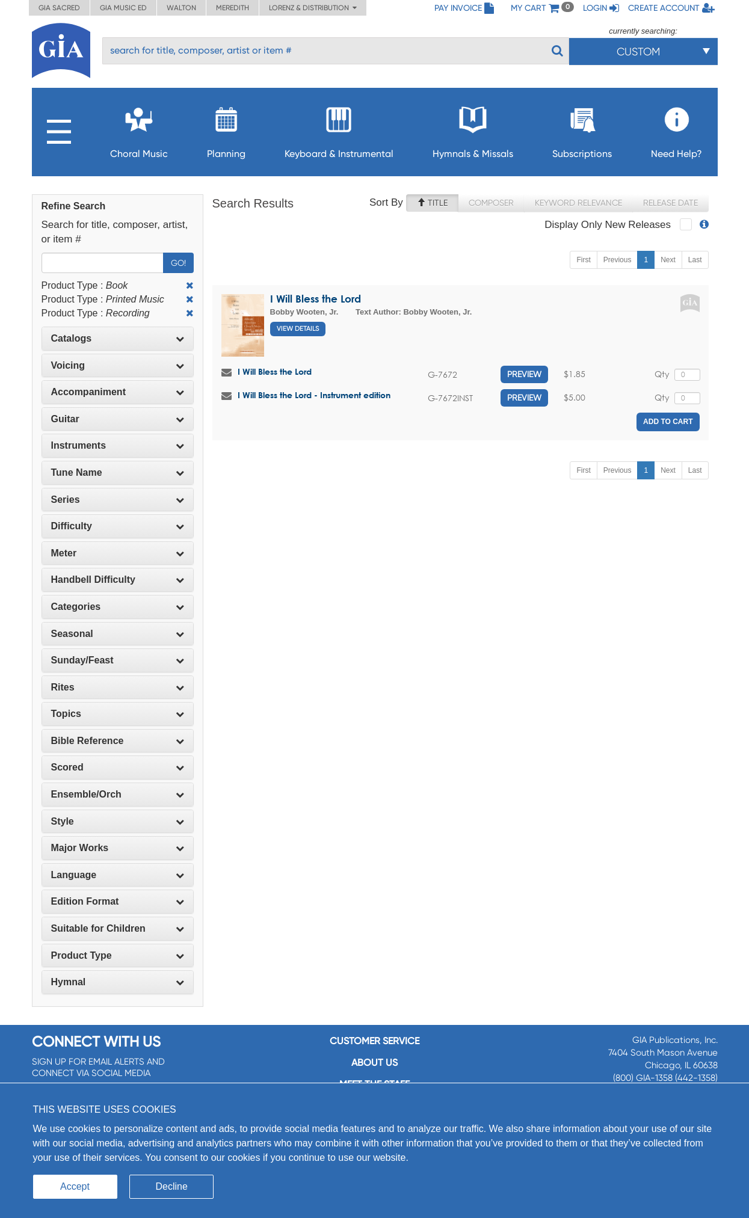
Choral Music (139, 129)
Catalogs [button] (117, 338)
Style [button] (117, 821)
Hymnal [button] (117, 982)
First (583, 260)
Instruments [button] (117, 445)
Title (432, 203)
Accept (75, 1186)
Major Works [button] (117, 848)
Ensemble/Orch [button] (117, 794)
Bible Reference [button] (117, 741)
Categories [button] (117, 606)
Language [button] (117, 875)
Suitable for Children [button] (117, 928)
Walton (181, 8)
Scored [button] (117, 767)
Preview (524, 374)
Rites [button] (117, 687)
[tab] (117, 338)
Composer (491, 203)
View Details (298, 329)
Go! (178, 263)
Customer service (374, 1041)
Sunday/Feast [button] (117, 660)
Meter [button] (117, 553)
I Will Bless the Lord (315, 298)
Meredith (232, 8)
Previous (617, 260)
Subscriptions (582, 129)
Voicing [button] (117, 365)
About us (374, 1062)
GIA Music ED (123, 8)
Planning (226, 129)
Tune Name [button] (117, 472)
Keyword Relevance (578, 203)
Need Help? (676, 129)
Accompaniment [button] (117, 392)
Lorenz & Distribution (313, 8)
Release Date (670, 203)
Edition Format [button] (117, 901)
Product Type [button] (117, 955)
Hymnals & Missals (473, 129)
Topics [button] (117, 714)
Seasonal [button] (117, 634)
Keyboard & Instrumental (339, 129)
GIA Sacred (59, 8)
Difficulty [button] (117, 526)
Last (695, 260)
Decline (172, 1186)
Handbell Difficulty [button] (117, 579)
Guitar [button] (117, 419)
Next (668, 260)
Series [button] (117, 499)
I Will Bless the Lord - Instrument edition (314, 395)
